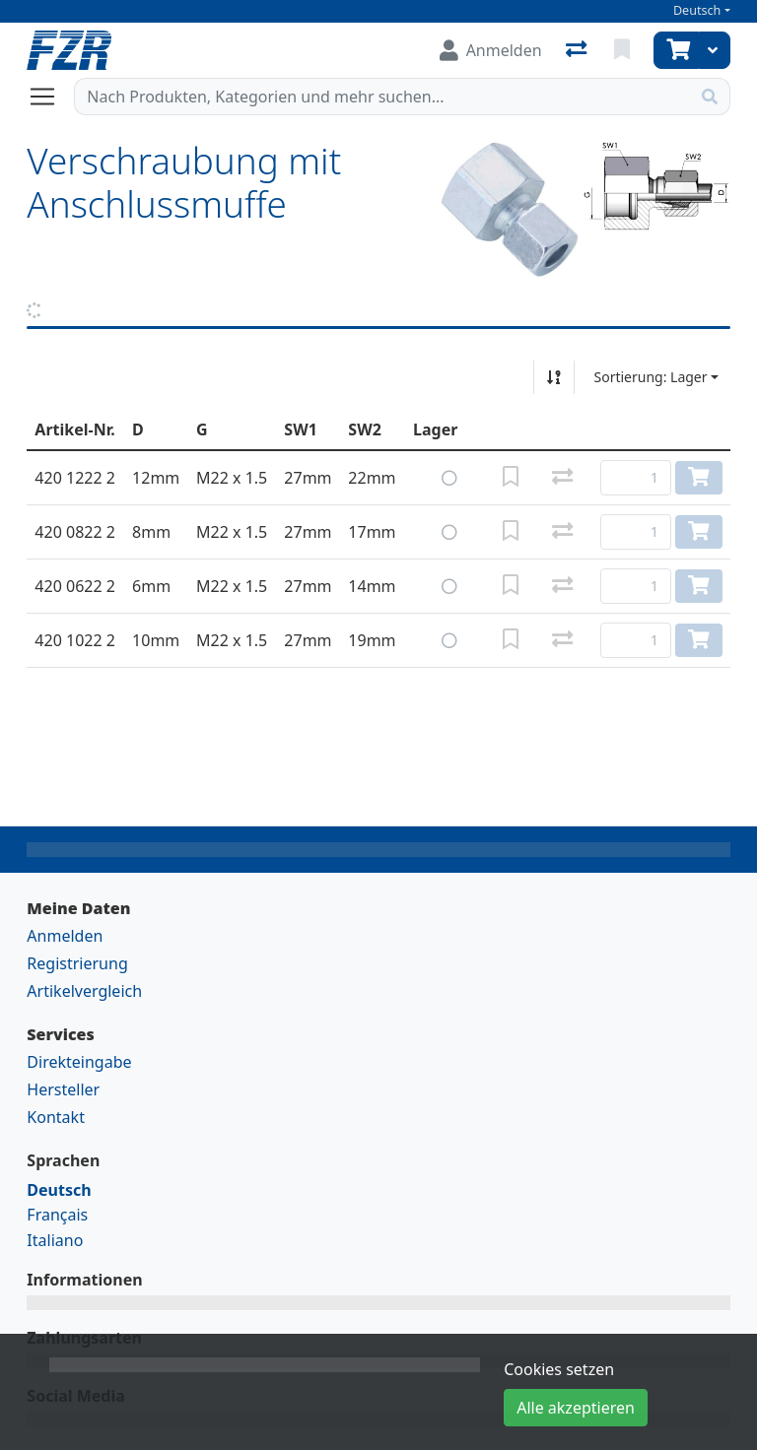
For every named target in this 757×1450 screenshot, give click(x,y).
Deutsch (697, 10)
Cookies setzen (559, 1369)
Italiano (55, 1240)
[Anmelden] (491, 50)
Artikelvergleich (84, 991)
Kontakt (56, 1117)
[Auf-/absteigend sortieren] (554, 377)
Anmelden (65, 936)
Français (57, 1214)
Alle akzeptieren (575, 1407)
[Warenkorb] (676, 50)
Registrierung (77, 963)
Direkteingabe (79, 1062)
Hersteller (63, 1089)
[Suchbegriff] (382, 96)
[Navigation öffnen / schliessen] (50, 96)
